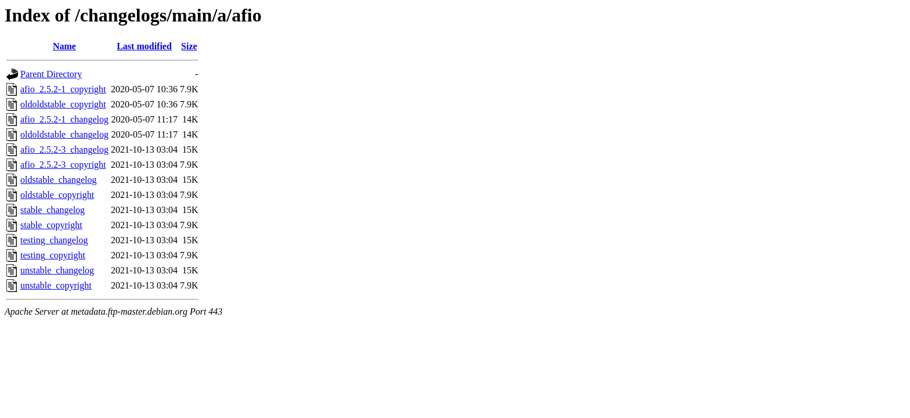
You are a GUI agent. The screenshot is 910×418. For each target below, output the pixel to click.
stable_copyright (51, 225)
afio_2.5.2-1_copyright (63, 89)
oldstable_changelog (58, 180)
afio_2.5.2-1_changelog (64, 119)
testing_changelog (54, 240)
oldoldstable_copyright (63, 104)
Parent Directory (51, 74)
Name (64, 46)
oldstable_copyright (57, 195)
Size (189, 46)
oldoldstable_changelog (64, 134)
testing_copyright (52, 255)
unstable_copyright (56, 285)
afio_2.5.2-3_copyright (63, 165)
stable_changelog (52, 210)
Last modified (144, 46)
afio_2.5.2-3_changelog (64, 149)
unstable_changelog (57, 270)
